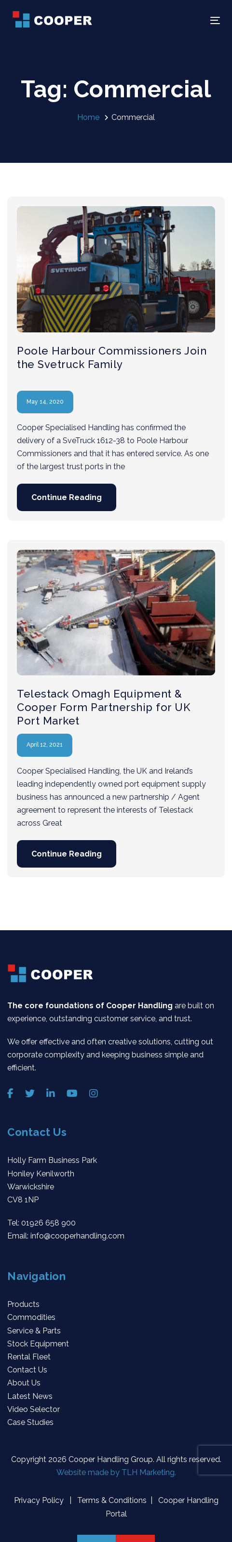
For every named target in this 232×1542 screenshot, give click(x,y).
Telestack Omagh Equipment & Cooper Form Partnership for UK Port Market (103, 707)
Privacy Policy (40, 1500)
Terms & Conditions (111, 1500)
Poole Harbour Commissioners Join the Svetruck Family (111, 357)
